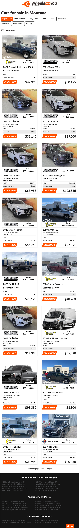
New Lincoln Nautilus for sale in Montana (15, 507)
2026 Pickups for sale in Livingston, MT (47, 484)
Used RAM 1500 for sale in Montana (46, 521)
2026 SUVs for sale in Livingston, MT (13, 482)
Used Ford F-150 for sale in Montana (46, 523)
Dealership (18, 24)
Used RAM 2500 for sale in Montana (13, 521)
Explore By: (7, 19)
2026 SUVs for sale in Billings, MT (46, 482)
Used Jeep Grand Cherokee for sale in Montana (17, 523)
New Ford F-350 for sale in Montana (46, 510)
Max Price (63, 19)
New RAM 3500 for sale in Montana (46, 501)
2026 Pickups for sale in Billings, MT (13, 484)
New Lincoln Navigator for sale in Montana (48, 505)
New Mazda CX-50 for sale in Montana (47, 503)
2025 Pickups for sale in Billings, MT (46, 488)
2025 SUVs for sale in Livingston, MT (13, 486)
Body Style (34, 19)
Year (52, 19)
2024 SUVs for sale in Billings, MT (13, 490)
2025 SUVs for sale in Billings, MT (46, 486)
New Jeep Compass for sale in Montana (14, 510)
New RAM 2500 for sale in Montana (13, 501)
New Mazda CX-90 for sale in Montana (14, 505)
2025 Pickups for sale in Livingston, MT (14, 488)
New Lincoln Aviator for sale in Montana (47, 507)
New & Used (20, 19)
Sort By (30, 24)
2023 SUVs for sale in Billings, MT (46, 490)
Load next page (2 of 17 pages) (39, 469)
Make (45, 19)
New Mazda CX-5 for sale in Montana (14, 503)
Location (6, 24)
